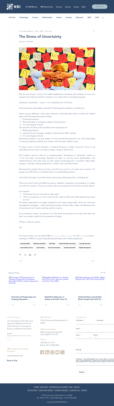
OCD (97, 17)
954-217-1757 (44, 398)
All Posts (12, 17)
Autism (59, 17)
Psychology (24, 17)
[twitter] (62, 352)
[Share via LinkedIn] (30, 255)
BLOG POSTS (32, 390)
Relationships (47, 17)
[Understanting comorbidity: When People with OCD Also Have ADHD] (90, 284)
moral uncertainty (54, 247)
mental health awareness (67, 243)
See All (103, 272)
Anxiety (69, 17)
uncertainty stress (26, 247)
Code (77, 335)
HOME (36, 387)
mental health (25, 243)
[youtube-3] (57, 352)
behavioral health (39, 243)
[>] (9, 339)
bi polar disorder (69, 247)
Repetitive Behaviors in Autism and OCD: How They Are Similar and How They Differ (57, 298)
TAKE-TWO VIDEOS (46, 390)
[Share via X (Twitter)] (25, 255)
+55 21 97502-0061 (70, 398)
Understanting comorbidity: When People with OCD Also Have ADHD (90, 298)
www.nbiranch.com (15, 355)
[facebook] (42, 352)
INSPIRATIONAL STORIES (58, 387)
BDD (89, 17)
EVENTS (84, 390)
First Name (79, 320)
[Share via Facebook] (20, 255)
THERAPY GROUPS (61, 390)
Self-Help (52, 243)
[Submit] (81, 372)
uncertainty (40, 247)
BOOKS (77, 387)
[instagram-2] (52, 352)
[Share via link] (35, 255)
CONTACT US (75, 390)
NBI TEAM (44, 387)
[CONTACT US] (99, 6)
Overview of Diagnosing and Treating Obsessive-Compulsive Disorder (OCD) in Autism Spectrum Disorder (23, 298)
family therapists (85, 247)
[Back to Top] (14, 361)
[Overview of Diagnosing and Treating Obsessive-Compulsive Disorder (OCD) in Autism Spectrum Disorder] (24, 284)
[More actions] (94, 31)
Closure (35, 17)
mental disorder (84, 243)
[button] (68, 7)
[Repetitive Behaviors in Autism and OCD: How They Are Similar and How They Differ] (57, 284)
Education (79, 17)
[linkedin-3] (47, 352)
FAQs (71, 387)
